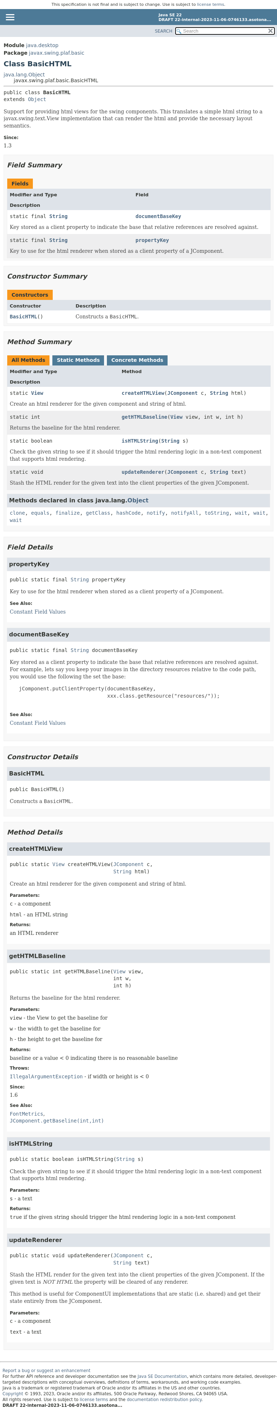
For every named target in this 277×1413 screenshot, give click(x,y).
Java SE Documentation (162, 1376)
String (58, 216)
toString (217, 513)
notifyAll (185, 513)
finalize (67, 513)
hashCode (128, 513)
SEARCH (164, 31)
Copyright (13, 1393)
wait (241, 513)
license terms (210, 4)
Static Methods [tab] (78, 360)
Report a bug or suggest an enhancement (46, 1370)
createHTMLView (143, 393)
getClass (98, 513)
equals (40, 513)
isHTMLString (140, 441)
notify (156, 513)
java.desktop (42, 45)
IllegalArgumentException (46, 1076)
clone (17, 513)
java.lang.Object (24, 75)
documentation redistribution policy (164, 1399)
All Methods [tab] (28, 360)
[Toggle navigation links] (10, 18)
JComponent (182, 393)
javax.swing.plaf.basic (56, 53)
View (37, 393)
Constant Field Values (38, 612)
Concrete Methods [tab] (137, 360)
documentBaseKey (158, 216)
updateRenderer (143, 472)
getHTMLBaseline (144, 417)
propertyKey (152, 240)
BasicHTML (23, 316)
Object (37, 99)
